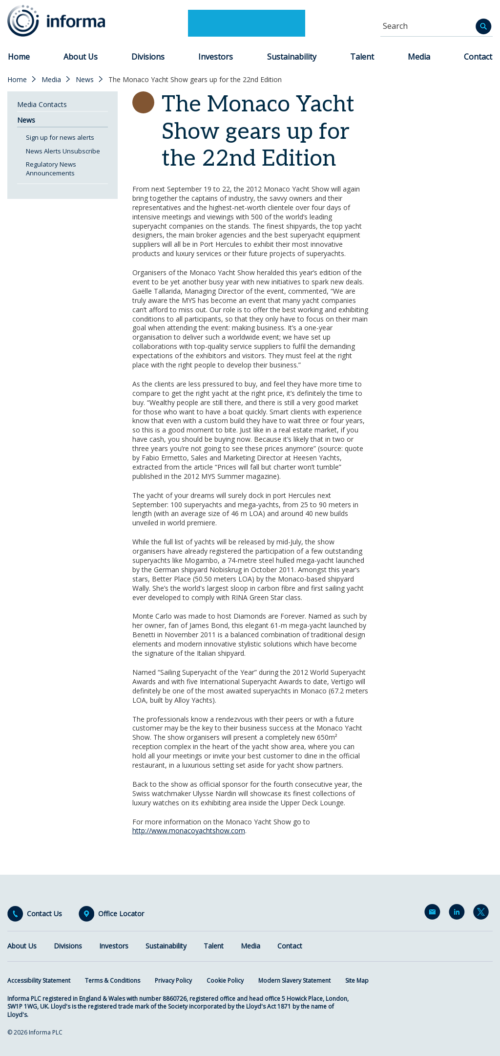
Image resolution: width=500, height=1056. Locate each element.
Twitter (483, 914)
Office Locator (121, 913)
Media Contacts (42, 104)
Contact (478, 56)
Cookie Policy (225, 980)
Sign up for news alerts (60, 137)
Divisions (148, 56)
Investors (215, 56)
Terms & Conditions (112, 980)
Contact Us (44, 913)
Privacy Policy (173, 980)
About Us (80, 56)
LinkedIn (458, 914)
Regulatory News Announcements (51, 168)
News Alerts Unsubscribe (63, 151)
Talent (362, 56)
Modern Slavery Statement (294, 980)
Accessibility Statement (38, 980)
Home (19, 56)
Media (419, 56)
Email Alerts (434, 914)
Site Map (357, 980)
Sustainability (291, 56)
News (85, 79)
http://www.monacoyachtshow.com (188, 830)
